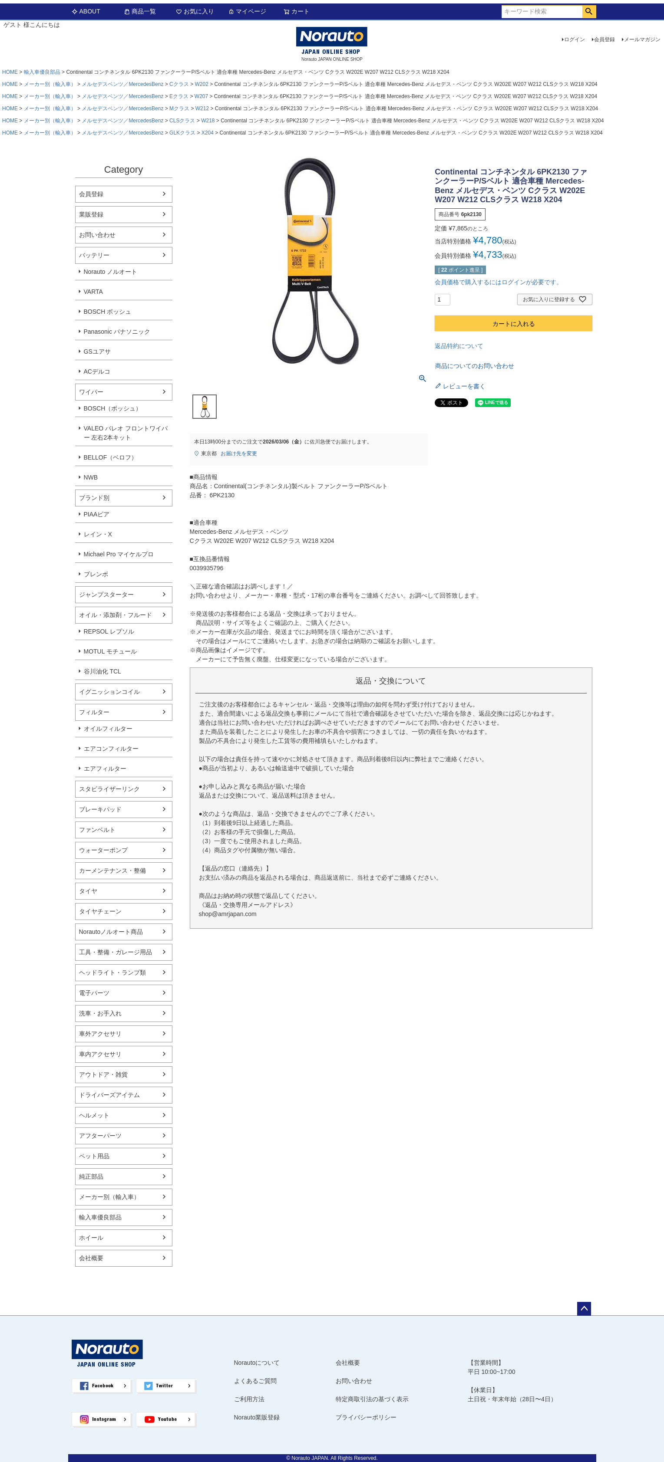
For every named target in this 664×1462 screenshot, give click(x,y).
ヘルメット (94, 1115)
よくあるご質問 (255, 1380)
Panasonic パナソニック (117, 331)
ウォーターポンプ (103, 850)
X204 (208, 133)
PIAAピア (97, 514)
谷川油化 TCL (102, 671)
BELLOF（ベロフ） (111, 457)
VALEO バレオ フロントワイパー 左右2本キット (126, 433)
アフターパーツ (100, 1135)
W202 (201, 84)
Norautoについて (257, 1362)
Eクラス (178, 96)
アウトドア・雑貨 (103, 1074)
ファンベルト (97, 829)
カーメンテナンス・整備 (112, 870)
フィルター (94, 712)
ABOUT (86, 11)
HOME (10, 72)
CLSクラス (182, 121)
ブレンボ (96, 574)
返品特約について (459, 345)
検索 (589, 12)
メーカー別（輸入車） (50, 84)
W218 (208, 121)
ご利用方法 (249, 1399)
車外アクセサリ (100, 1033)
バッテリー (94, 255)
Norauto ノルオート (111, 271)
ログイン (574, 39)
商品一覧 (140, 11)
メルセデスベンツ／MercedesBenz (122, 84)
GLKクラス (182, 133)
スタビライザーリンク (109, 788)
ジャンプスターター (106, 594)
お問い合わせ (97, 234)
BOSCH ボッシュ (108, 311)
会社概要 (91, 1258)
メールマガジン (642, 39)
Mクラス (179, 108)
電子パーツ (94, 992)
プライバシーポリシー (366, 1417)
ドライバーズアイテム (109, 1094)
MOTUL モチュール (110, 651)
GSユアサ (97, 351)
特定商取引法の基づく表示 (372, 1399)
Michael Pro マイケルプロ (119, 554)
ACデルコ (97, 371)
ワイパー (91, 391)
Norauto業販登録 (257, 1417)
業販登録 (91, 214)
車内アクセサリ (100, 1054)
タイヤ (88, 890)
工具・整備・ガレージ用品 (115, 952)
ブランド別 (94, 497)
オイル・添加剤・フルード (115, 614)
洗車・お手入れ (100, 1013)
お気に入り (195, 11)
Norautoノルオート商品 (111, 931)
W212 (202, 108)
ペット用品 (94, 1156)
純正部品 (91, 1176)
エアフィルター (105, 768)
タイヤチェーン (100, 911)
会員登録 (604, 39)
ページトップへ (584, 1309)
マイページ (247, 11)
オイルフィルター (108, 728)
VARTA (93, 291)
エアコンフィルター (111, 748)
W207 (201, 96)
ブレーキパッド (100, 809)
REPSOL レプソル (109, 631)
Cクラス (179, 84)
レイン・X (98, 534)
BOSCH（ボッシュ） (113, 408)
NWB (91, 477)
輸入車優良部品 (42, 72)
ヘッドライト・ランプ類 (112, 972)
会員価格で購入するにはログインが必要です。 (498, 282)
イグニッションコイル (109, 691)
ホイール (91, 1237)
